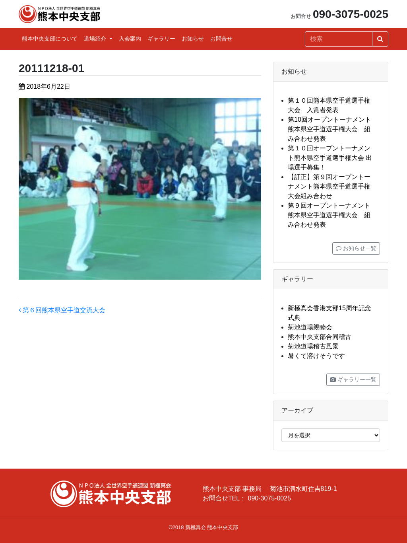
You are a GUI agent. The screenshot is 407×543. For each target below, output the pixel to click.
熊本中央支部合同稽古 (319, 336)
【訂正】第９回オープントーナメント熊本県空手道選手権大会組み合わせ (329, 186)
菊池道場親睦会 (310, 327)
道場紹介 (96, 38)
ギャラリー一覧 (353, 379)
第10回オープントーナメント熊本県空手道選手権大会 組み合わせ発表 (329, 129)
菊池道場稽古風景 (313, 346)
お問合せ (221, 38)
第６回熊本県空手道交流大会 (62, 310)
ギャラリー (161, 38)
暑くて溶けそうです (316, 355)
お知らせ (193, 38)
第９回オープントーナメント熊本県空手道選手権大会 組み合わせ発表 (329, 215)
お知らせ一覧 (356, 248)
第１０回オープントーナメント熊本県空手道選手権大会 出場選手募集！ (330, 158)
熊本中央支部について (50, 38)
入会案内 (130, 38)
